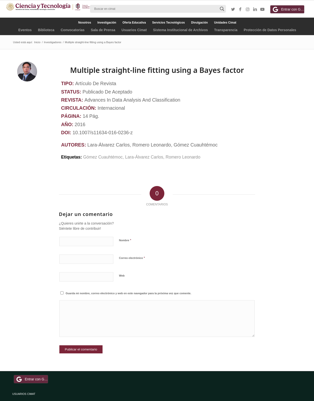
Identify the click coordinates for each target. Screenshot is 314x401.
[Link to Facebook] (240, 9)
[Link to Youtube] (262, 9)
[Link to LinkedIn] (255, 9)
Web (122, 275)
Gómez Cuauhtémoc (103, 157)
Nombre (125, 240)
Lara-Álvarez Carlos (144, 157)
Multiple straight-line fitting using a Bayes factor (157, 70)
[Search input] (155, 8)
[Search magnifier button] (222, 8)
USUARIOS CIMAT (23, 393)
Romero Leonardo (183, 157)
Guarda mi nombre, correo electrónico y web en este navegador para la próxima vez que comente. (128, 293)
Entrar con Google (288, 9)
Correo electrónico (132, 258)
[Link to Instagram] (247, 9)
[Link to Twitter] (233, 9)
